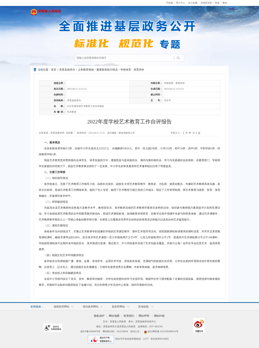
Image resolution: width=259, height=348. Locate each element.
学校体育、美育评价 (132, 69)
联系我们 (129, 315)
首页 (53, 69)
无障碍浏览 (206, 3)
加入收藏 (192, 3)
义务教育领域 (86, 69)
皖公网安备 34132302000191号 (163, 331)
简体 (217, 3)
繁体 (224, 3)
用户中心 (180, 3)
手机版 (169, 3)
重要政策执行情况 (107, 69)
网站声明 (144, 315)
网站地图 (114, 315)
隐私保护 (99, 315)
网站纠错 (159, 315)
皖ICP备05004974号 (90, 331)
